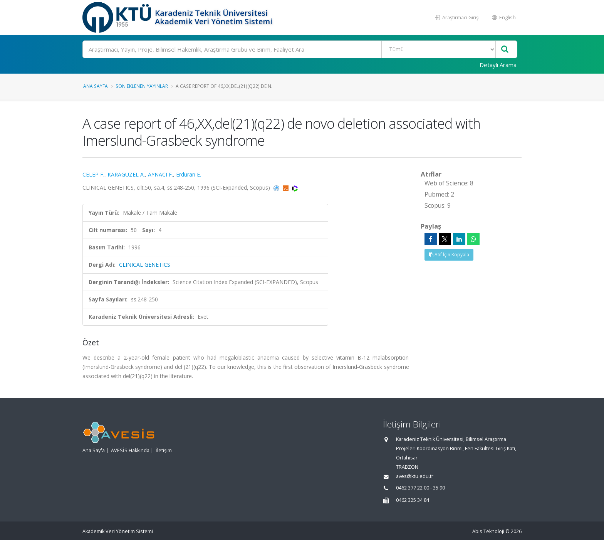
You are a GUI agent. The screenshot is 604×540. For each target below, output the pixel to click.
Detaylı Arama (498, 65)
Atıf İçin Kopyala (449, 254)
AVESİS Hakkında (130, 450)
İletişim (164, 450)
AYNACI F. (160, 174)
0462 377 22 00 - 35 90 (420, 487)
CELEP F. (93, 174)
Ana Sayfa (95, 86)
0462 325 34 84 (412, 500)
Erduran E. (188, 174)
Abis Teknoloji (488, 531)
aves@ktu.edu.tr (414, 476)
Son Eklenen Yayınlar (142, 86)
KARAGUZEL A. (126, 174)
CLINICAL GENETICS (144, 264)
